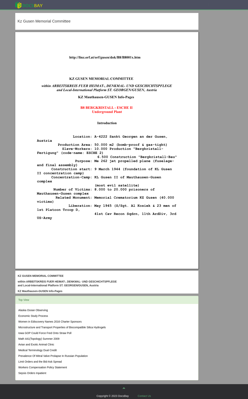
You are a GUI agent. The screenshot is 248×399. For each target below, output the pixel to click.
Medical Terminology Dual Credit (37, 350)
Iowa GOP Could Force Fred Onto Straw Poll (44, 333)
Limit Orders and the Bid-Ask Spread (40, 361)
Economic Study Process (33, 315)
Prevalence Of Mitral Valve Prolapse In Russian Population (53, 355)
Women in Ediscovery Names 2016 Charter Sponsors (50, 321)
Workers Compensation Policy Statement (42, 367)
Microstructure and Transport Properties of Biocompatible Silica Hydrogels (62, 327)
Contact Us (144, 395)
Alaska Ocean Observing (33, 310)
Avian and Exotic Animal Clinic (36, 344)
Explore (57, 4)
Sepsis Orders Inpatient (32, 373)
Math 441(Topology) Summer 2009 (39, 338)
